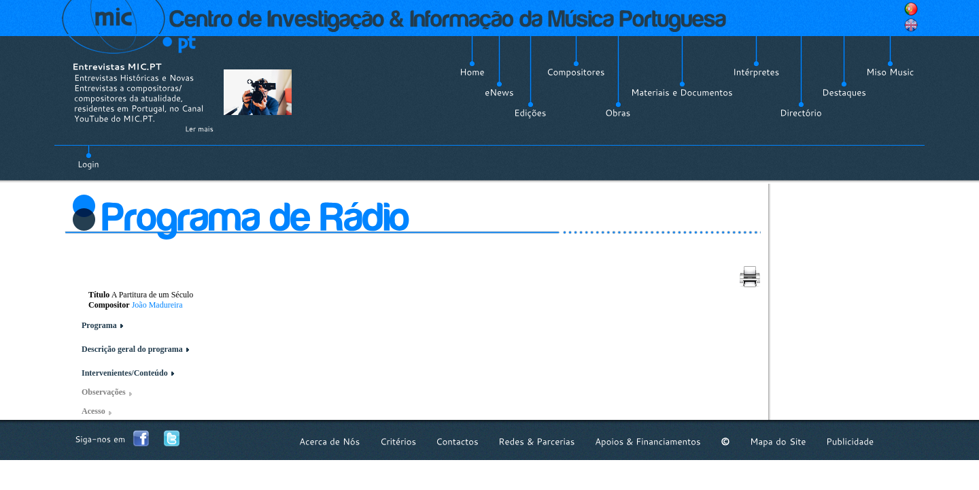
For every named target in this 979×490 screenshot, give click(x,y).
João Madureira (157, 305)
